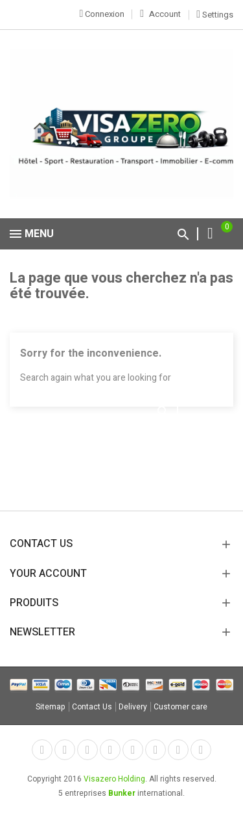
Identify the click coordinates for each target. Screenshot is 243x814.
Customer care (180, 707)
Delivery (133, 707)
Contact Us (92, 707)
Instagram (178, 749)
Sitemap (50, 707)
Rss (87, 749)
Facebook (42, 749)
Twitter (64, 749)
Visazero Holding (114, 779)
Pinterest (132, 749)
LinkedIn (201, 749)
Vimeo (155, 749)
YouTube (110, 749)
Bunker (121, 793)
